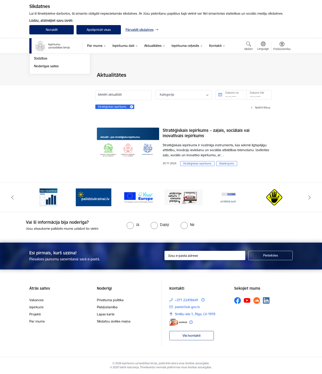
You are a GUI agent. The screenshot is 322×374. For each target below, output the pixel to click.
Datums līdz (257, 92)
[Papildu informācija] (203, 299)
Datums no (232, 92)
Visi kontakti (191, 335)
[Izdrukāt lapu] (281, 73)
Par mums (37, 321)
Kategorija (167, 95)
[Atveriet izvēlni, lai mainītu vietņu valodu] (263, 46)
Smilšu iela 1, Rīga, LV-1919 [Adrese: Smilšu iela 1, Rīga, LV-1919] (195, 314)
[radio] (133, 224)
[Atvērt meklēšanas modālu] (248, 46)
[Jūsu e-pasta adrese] (205, 255)
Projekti (35, 314)
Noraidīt (52, 30)
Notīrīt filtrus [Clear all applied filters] (262, 107)
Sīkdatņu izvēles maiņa (113, 321)
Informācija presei (47, 83)
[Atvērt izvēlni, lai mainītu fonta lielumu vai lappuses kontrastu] (282, 46)
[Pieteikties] (270, 255)
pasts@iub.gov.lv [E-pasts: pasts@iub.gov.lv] (187, 307)
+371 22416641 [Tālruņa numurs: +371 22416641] (186, 300)
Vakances (36, 300)
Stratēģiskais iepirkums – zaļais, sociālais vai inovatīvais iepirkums (206, 133)
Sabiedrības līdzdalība (50, 98)
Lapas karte (105, 314)
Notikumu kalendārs (49, 91)
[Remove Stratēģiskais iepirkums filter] (131, 106)
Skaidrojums (226, 163)
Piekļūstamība (107, 307)
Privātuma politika (110, 300)
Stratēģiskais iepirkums (197, 163)
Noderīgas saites (46, 114)
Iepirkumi (36, 307)
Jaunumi (40, 75)
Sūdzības (40, 106)
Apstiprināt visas (99, 30)
